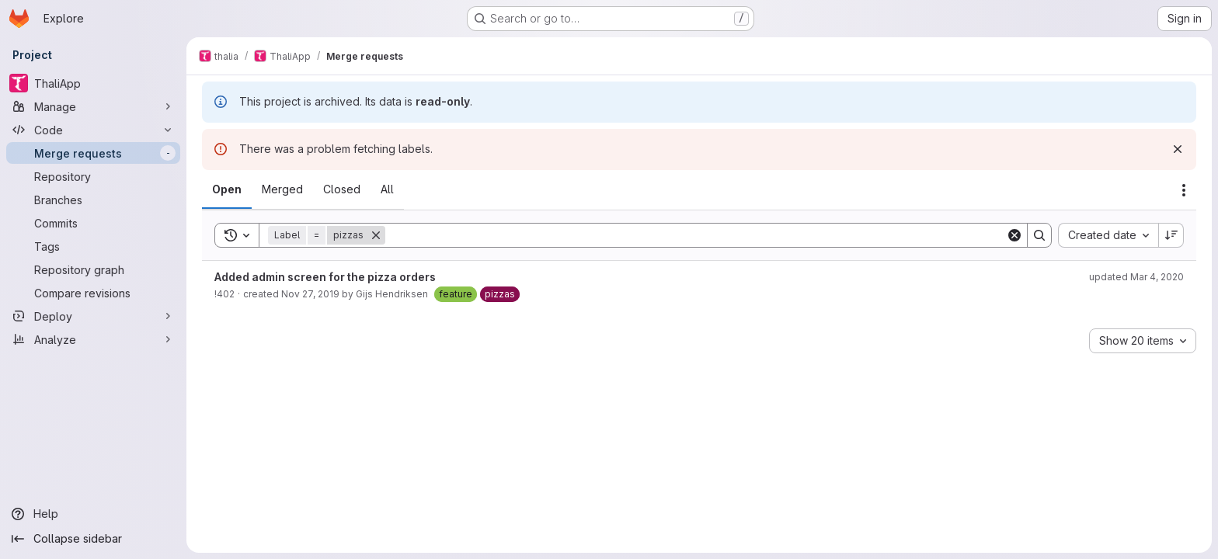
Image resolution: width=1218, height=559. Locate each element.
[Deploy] (93, 316)
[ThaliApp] (93, 83)
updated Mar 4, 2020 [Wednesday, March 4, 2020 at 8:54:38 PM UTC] (1136, 277)
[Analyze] (93, 339)
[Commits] (93, 223)
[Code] (93, 130)
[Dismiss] (1177, 149)
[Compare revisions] (93, 293)
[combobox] (1108, 235)
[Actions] (1183, 190)
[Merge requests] (93, 153)
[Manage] (93, 106)
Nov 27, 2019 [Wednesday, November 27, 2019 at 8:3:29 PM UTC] (310, 294)
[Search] (695, 235)
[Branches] (93, 199)
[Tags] (93, 246)
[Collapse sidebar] (93, 539)
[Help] (93, 514)
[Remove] (376, 235)
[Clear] (1014, 235)
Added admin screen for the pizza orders (325, 276)
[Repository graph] (93, 269)
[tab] (227, 189)
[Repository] (93, 176)
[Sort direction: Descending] (1171, 235)
